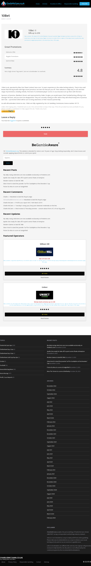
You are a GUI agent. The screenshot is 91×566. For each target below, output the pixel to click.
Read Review (45, 277)
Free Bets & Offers (56, 4)
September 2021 (52, 442)
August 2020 (51, 494)
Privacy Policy (12, 562)
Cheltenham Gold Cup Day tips (9, 357)
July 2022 (49, 402)
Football (2, 365)
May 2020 (50, 506)
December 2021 (51, 430)
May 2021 (49, 458)
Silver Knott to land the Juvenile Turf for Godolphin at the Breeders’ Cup (26, 184)
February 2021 (51, 470)
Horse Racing (4, 373)
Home (38, 4)
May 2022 (50, 410)
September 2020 (52, 490)
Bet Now (44, 273)
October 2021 (51, 438)
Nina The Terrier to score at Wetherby (58, 371)
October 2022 (51, 390)
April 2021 (50, 462)
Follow (84, 4)
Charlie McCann (8, 203)
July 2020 (49, 498)
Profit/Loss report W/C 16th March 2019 (28, 203)
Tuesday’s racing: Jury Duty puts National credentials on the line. (36, 205)
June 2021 (50, 454)
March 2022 (50, 418)
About (3, 562)
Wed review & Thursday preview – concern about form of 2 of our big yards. (40, 208)
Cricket (2, 361)
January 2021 (50, 474)
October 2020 (51, 486)
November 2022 (51, 386)
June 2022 (50, 406)
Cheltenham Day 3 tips (6, 353)
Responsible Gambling (71, 4)
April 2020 (50, 510)
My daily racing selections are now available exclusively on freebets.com (26, 175)
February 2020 (51, 518)
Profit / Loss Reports (6, 377)
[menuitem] (37, 3)
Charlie (5, 197)
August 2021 (50, 446)
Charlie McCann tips (6, 345)
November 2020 (51, 482)
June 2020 (50, 502)
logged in (13, 121)
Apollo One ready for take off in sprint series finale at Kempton (23, 178)
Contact (38, 562)
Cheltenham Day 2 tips (6, 349)
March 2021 (50, 466)
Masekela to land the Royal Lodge (21, 197)
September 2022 (52, 394)
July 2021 (49, 450)
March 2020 (50, 514)
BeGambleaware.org (12, 151)
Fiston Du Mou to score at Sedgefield (15, 186)
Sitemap (46, 562)
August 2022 (51, 398)
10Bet (32, 30)
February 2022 (51, 422)
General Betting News (6, 369)
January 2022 (51, 426)
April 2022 (50, 414)
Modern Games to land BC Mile (13, 181)
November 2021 (51, 434)
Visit (45, 134)
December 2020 (51, 478)
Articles (44, 4)
